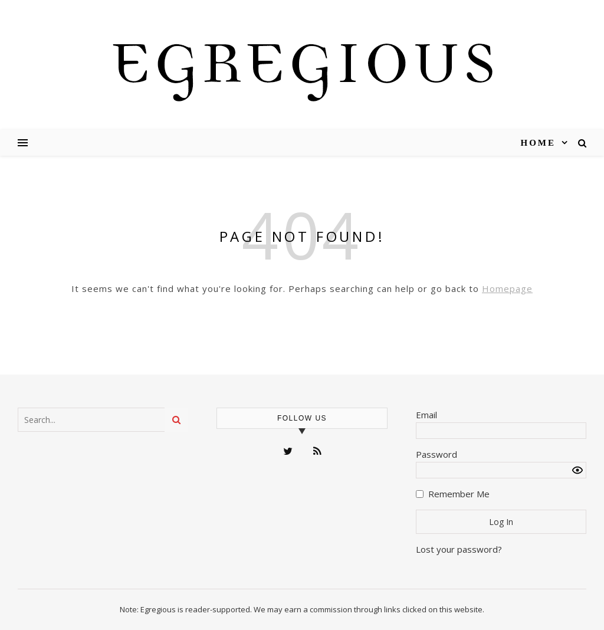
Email (426, 415)
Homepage (507, 288)
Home (538, 142)
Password (436, 454)
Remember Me (459, 494)
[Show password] (577, 470)
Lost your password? (459, 549)
